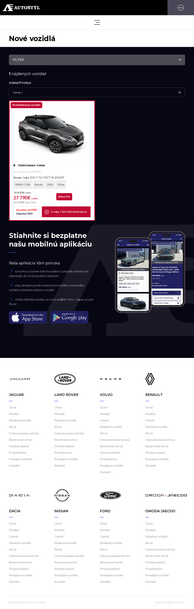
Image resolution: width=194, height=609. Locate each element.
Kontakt (14, 465)
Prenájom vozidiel (20, 459)
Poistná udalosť (19, 446)
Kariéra (159, 602)
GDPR (170, 602)
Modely (14, 414)
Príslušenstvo (17, 452)
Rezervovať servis (20, 439)
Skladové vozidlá (20, 420)
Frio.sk (42, 602)
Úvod (12, 407)
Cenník (104, 420)
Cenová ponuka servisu (24, 433)
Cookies (180, 602)
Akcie (12, 426)
